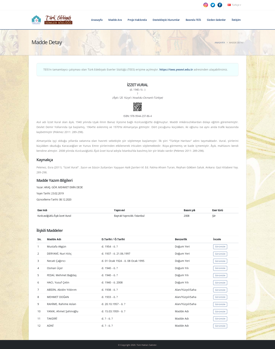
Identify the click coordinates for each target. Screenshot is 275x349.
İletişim (236, 20)
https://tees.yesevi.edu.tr (176, 69)
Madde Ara (115, 20)
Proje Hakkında (137, 20)
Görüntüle (220, 246)
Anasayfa (96, 20)
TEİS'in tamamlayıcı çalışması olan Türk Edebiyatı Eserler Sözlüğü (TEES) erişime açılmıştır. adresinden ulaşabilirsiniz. (135, 69)
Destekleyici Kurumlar (166, 20)
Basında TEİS (193, 20)
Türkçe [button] (234, 4)
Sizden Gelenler (216, 20)
